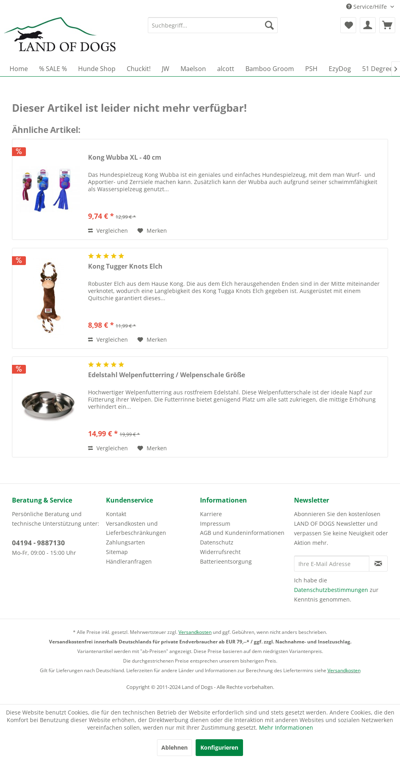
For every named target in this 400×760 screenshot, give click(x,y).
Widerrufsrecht (220, 552)
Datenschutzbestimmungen (331, 590)
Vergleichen (108, 230)
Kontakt (116, 514)
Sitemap (117, 552)
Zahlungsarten (125, 542)
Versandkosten (195, 632)
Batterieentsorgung (226, 561)
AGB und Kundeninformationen (242, 532)
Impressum (215, 523)
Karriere (211, 514)
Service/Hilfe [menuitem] (367, 6)
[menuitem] (213, 25)
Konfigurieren (219, 747)
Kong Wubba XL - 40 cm (124, 157)
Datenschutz (216, 542)
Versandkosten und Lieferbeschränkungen (136, 528)
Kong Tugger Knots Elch (125, 266)
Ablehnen (174, 747)
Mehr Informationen (286, 727)
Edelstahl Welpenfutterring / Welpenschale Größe (166, 375)
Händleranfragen (129, 561)
